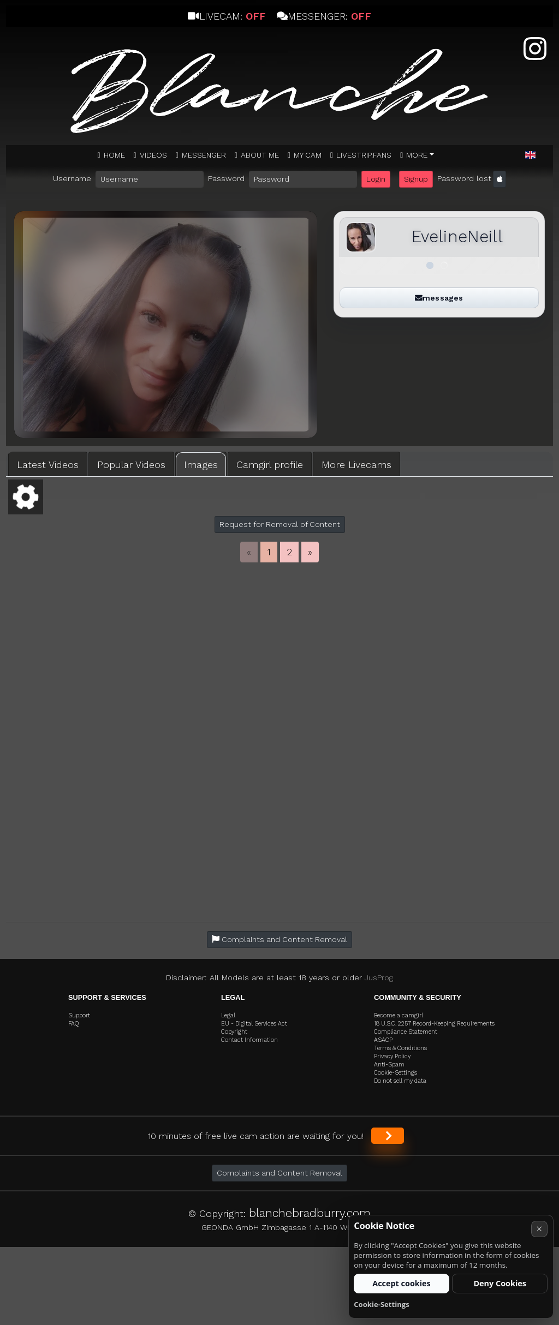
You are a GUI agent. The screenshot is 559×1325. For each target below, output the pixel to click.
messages (439, 297)
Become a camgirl (398, 1015)
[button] (530, 155)
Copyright (234, 1031)
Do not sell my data (400, 1080)
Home (114, 155)
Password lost (464, 178)
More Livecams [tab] (356, 464)
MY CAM (308, 155)
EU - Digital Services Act (254, 1023)
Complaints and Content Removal (279, 1172)
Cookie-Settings (395, 1072)
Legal (228, 1015)
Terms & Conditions (400, 1048)
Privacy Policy (392, 1056)
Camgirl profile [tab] (269, 464)
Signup (416, 179)
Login (375, 179)
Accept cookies (401, 1283)
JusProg (379, 977)
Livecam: (226, 16)
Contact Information (249, 1040)
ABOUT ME (260, 155)
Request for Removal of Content (279, 524)
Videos (153, 155)
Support (79, 1015)
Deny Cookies (499, 1283)
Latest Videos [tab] (48, 464)
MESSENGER (204, 155)
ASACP (383, 1040)
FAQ (73, 1023)
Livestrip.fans (363, 155)
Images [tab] (201, 464)
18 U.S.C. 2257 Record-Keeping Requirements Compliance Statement (434, 1027)
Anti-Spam (389, 1064)
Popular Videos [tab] (131, 464)
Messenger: (324, 16)
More (416, 155)
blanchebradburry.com (310, 1213)
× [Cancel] (539, 1228)
